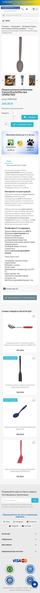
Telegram (13, 526)
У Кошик (30, 117)
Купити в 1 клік (22, 124)
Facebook (32, 522)
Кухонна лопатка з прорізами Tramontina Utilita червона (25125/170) (20, 470)
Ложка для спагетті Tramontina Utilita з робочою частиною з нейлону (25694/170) (20, 344)
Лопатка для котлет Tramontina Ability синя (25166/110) (20, 428)
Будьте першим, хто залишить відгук (20, 298)
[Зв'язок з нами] (34, 584)
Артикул (5, 99)
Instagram (18, 522)
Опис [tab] (9, 161)
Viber (6, 522)
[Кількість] (14, 113)
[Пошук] (20, 15)
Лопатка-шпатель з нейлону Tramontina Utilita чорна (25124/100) (20, 386)
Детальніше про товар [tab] (16, 165)
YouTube (26, 526)
